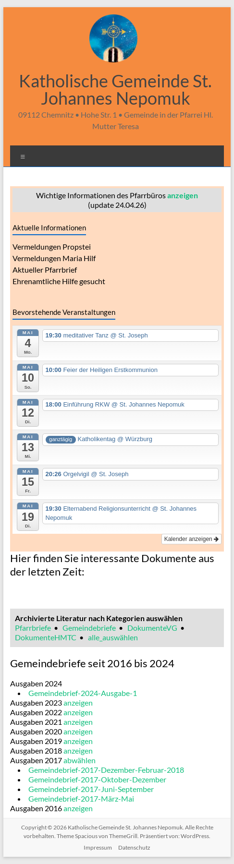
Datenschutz (134, 847)
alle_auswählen (113, 637)
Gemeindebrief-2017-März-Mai (81, 798)
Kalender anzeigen (191, 539)
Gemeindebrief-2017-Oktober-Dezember (97, 779)
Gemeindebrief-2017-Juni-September (91, 788)
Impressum (98, 847)
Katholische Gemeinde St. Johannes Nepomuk (115, 89)
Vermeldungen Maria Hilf (54, 258)
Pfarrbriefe (33, 627)
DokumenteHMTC (45, 637)
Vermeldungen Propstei (51, 246)
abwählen (79, 760)
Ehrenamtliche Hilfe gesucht (58, 281)
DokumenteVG (152, 627)
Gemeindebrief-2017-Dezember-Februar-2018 (106, 769)
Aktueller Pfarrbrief (44, 269)
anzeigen (182, 195)
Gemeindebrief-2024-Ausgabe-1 (82, 692)
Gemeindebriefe (89, 627)
